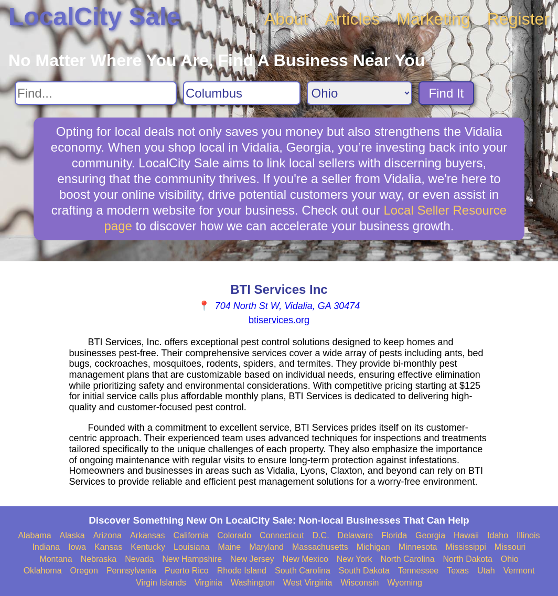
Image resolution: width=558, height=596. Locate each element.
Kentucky (148, 546)
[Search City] (242, 93)
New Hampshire (192, 559)
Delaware (355, 535)
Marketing (433, 18)
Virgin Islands (161, 582)
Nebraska (98, 559)
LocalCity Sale (94, 16)
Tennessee (418, 570)
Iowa (77, 546)
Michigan (373, 546)
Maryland (266, 546)
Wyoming (404, 582)
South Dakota (364, 570)
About (286, 18)
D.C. (321, 535)
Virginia (208, 582)
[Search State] (359, 93)
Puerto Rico (187, 570)
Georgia (430, 535)
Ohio (510, 559)
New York (354, 559)
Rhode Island (241, 570)
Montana (55, 559)
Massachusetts (320, 546)
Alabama (34, 535)
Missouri (510, 546)
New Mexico (305, 559)
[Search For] (96, 93)
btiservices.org (279, 320)
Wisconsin (359, 582)
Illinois (528, 535)
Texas (458, 570)
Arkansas (147, 535)
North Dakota (467, 559)
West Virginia (307, 582)
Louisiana (192, 546)
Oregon (84, 570)
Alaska (72, 535)
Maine (229, 546)
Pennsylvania (131, 570)
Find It (446, 93)
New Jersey (252, 559)
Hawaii (466, 535)
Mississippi (466, 546)
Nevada (139, 559)
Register (518, 18)
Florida (394, 535)
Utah (486, 570)
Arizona (107, 535)
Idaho (497, 535)
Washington (253, 582)
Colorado (234, 535)
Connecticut (282, 535)
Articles (352, 18)
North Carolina (407, 559)
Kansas (108, 546)
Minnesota (418, 546)
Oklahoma (43, 570)
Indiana (46, 546)
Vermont (519, 570)
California (191, 535)
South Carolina (302, 570)
